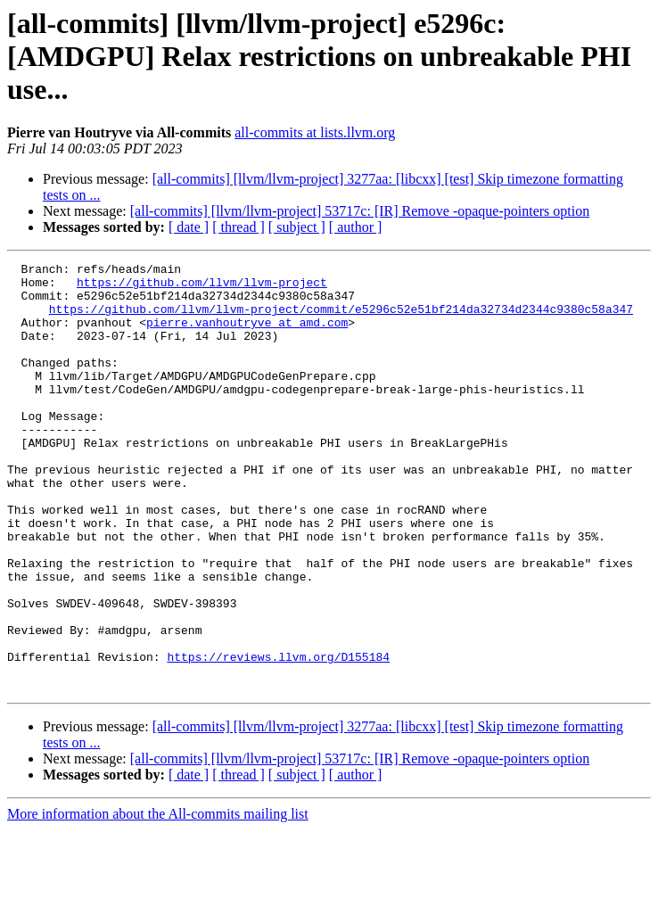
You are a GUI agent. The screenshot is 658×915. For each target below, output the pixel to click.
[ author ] (355, 227)
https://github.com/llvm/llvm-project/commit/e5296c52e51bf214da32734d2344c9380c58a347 (341, 319)
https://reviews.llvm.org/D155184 (278, 737)
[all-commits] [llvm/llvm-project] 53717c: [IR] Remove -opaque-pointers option (359, 210)
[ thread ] (238, 227)
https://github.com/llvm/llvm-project (202, 287)
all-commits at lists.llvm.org (314, 132)
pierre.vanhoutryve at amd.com (247, 335)
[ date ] (189, 227)
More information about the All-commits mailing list (157, 899)
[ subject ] (296, 227)
